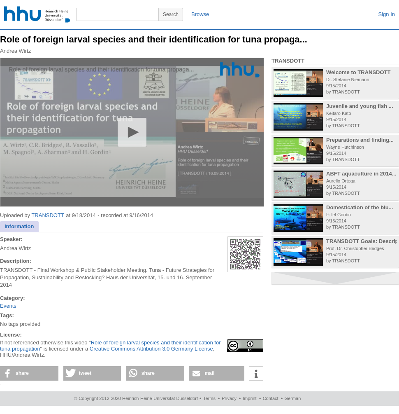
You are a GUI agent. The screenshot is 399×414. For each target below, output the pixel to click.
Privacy (229, 398)
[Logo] (240, 69)
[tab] (19, 226)
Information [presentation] (19, 226)
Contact (270, 398)
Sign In (386, 14)
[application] (132, 132)
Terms (209, 398)
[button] (132, 132)
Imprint (250, 398)
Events (8, 306)
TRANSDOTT (47, 215)
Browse (200, 14)
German (293, 398)
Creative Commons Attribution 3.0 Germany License (151, 349)
